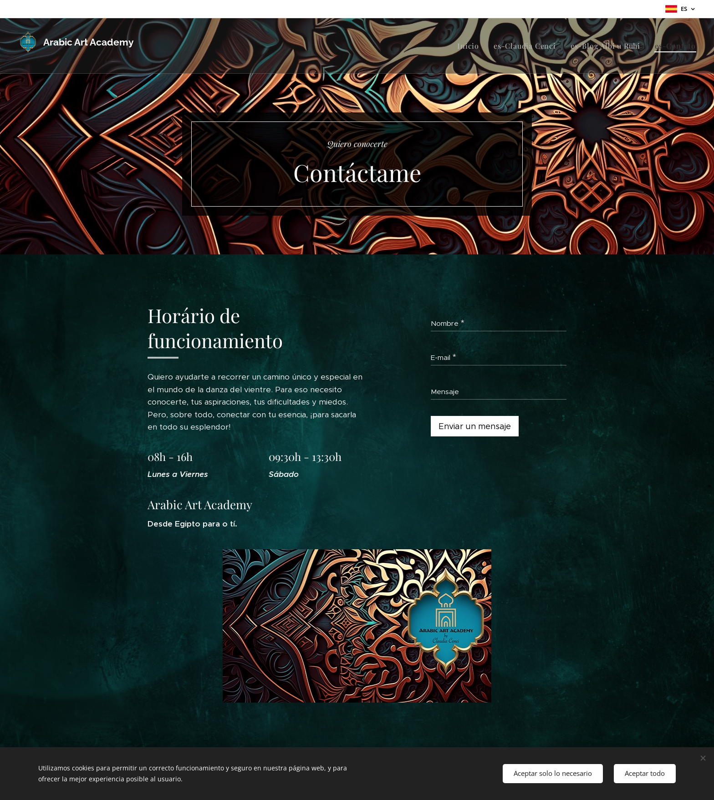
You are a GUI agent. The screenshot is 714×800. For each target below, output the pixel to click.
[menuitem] (470, 46)
